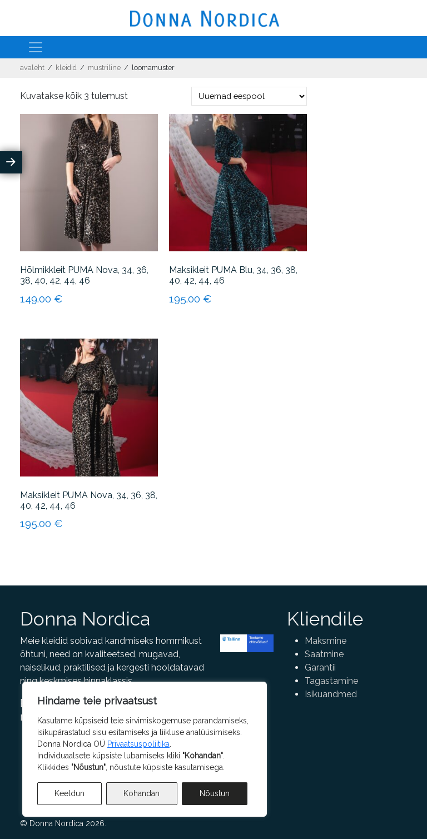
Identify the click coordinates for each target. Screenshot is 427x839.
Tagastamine (331, 681)
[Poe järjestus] (249, 96)
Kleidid (66, 67)
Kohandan (141, 793)
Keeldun (69, 793)
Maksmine (325, 641)
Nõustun (215, 793)
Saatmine (324, 654)
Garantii (320, 667)
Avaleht (32, 67)
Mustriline (104, 67)
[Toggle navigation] (35, 47)
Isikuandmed (331, 694)
